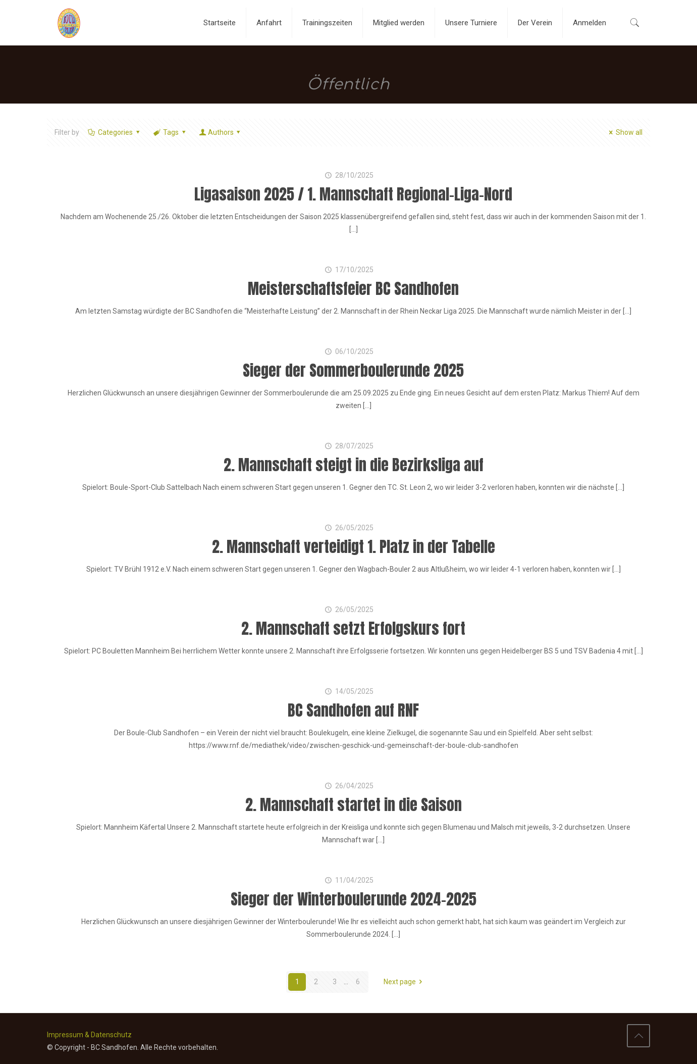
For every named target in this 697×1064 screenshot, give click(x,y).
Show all (624, 132)
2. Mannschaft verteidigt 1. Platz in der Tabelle (353, 546)
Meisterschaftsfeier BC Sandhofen (353, 288)
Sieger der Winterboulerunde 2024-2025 (353, 899)
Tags (170, 132)
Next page (405, 982)
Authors (220, 132)
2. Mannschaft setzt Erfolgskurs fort (353, 628)
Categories (115, 132)
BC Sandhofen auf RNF (353, 710)
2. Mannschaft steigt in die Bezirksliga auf (354, 464)
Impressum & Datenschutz (89, 1035)
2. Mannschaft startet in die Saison (353, 804)
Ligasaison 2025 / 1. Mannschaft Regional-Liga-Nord (353, 194)
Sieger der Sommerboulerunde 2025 (353, 370)
